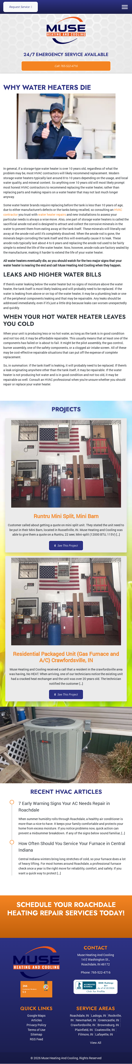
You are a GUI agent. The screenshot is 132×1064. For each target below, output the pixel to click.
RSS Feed (36, 1039)
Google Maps (36, 1015)
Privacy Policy (36, 1025)
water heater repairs (52, 214)
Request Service (20, 7)
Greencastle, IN (108, 1020)
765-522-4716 (100, 972)
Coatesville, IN (105, 1030)
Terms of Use (36, 1030)
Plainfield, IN (84, 1030)
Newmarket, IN (86, 1020)
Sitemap (36, 1034)
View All (95, 1043)
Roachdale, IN (79, 1015)
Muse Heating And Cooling (59, 1058)
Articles (36, 1020)
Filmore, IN (85, 1034)
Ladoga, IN (98, 1015)
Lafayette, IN (104, 1034)
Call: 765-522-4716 (66, 66)
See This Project (66, 545)
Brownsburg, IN (108, 1025)
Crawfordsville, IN (83, 1025)
